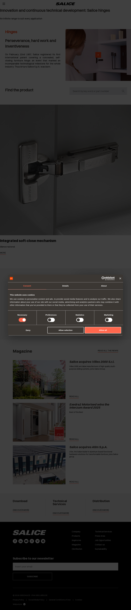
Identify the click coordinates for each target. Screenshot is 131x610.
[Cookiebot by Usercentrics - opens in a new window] (103, 278)
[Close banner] (120, 278)
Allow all (103, 330)
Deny (28, 330)
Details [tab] (65, 286)
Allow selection (65, 330)
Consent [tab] (27, 286)
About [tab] (104, 286)
